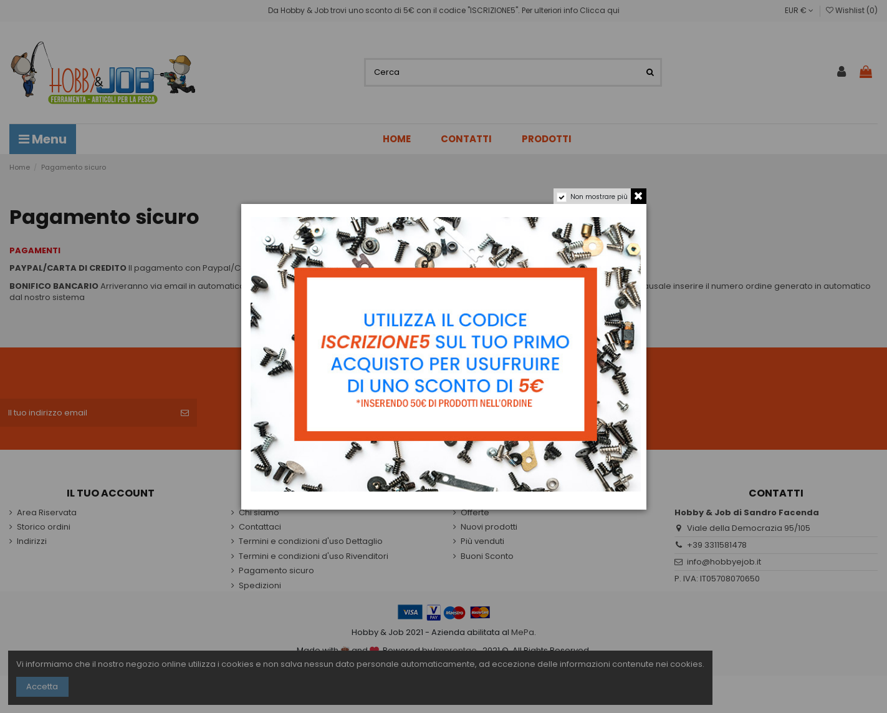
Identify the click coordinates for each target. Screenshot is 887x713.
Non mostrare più (599, 196)
